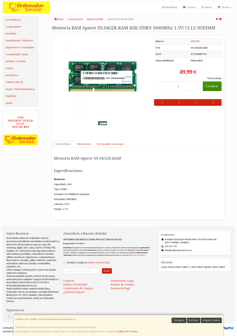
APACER (195, 41)
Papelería (11, 96)
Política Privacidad (75, 284)
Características (63, 144)
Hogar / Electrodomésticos (20, 89)
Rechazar (193, 320)
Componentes (13, 26)
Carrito (224, 7)
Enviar (107, 270)
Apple (9, 103)
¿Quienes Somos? (74, 292)
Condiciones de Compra (78, 288)
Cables (9, 68)
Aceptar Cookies (211, 320)
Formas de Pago (120, 288)
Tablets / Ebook (14, 82)
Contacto (189, 7)
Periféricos (12, 75)
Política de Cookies (127, 331)
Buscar (206, 7)
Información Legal (122, 280)
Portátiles (11, 33)
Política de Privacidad (137, 255)
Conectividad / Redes (17, 54)
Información (84, 144)
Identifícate (169, 7)
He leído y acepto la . (88, 262)
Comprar (212, 86)
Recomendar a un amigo (110, 144)
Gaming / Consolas (16, 61)
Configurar (179, 320)
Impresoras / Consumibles (20, 47)
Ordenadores (13, 19)
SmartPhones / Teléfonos (19, 40)
